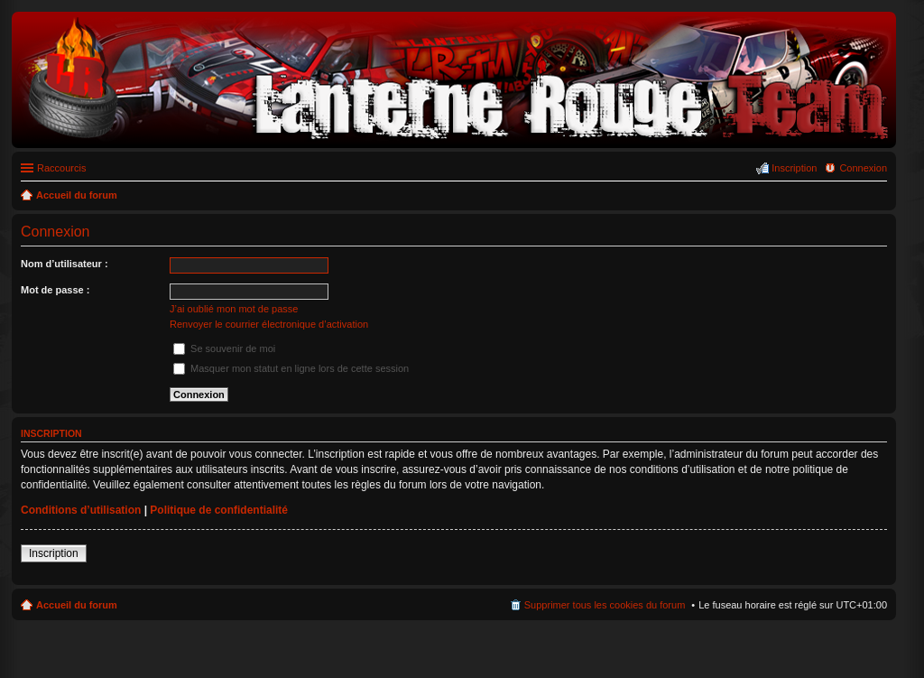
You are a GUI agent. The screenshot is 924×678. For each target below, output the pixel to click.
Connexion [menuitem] (863, 168)
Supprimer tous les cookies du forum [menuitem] (605, 604)
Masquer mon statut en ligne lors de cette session (291, 368)
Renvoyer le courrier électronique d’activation (269, 324)
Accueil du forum (76, 604)
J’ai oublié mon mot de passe (234, 308)
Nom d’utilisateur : (64, 263)
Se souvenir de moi (224, 348)
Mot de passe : (55, 289)
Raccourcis (61, 168)
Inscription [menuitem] (794, 168)
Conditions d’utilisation (81, 510)
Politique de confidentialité (219, 510)
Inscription (54, 553)
